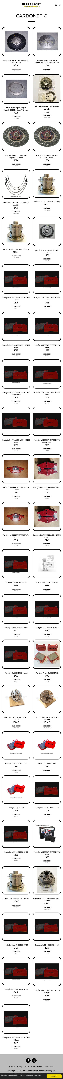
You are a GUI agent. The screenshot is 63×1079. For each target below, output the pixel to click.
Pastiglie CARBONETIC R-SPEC (16, 989)
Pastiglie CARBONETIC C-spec (47, 628)
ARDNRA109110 (47, 728)
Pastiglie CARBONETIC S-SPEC (47, 808)
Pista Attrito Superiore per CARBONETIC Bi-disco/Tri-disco (16, 109)
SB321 (16, 498)
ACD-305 (16, 166)
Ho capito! (54, 1076)
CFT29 (47, 591)
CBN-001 (47, 71)
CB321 (16, 545)
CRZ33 (16, 403)
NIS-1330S (16, 213)
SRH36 (47, 816)
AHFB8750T (47, 909)
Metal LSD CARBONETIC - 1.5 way (16, 249)
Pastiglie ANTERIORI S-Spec (16, 582)
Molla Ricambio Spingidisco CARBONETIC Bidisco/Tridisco (47, 61)
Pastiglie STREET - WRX (47, 764)
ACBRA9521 (16, 728)
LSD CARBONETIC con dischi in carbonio (16, 718)
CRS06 (16, 816)
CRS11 (16, 772)
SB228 (47, 498)
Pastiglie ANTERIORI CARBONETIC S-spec (16, 489)
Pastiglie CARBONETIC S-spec (16, 628)
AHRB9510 (16, 257)
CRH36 (16, 860)
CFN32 (47, 1001)
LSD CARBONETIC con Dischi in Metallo (47, 718)
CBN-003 (16, 118)
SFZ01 (16, 636)
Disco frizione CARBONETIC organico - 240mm (47, 156)
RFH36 (16, 997)
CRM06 (47, 681)
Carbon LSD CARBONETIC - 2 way (47, 202)
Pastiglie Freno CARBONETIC (47, 673)
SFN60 (47, 862)
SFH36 (16, 953)
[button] (3, 5)
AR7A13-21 (47, 117)
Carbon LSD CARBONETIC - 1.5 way (16, 899)
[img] (16, 41)
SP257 (47, 403)
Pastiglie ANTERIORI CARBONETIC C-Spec (47, 991)
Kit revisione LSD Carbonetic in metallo (47, 108)
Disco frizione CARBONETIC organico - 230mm (16, 156)
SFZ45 (47, 355)
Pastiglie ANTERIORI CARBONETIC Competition (47, 441)
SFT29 (16, 591)
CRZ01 (16, 681)
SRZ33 (16, 355)
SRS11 (46, 772)
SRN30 (16, 308)
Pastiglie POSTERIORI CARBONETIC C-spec (47, 536)
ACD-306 (47, 166)
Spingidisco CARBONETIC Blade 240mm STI (47, 251)
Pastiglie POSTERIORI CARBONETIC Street (16, 346)
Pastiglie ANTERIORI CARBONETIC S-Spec (47, 299)
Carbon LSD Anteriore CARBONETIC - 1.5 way (47, 900)
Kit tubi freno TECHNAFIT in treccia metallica (16, 204)
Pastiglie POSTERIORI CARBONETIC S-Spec (16, 299)
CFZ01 (47, 636)
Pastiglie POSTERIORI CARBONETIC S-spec (47, 489)
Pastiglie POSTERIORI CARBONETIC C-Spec (16, 1039)
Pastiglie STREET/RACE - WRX (16, 764)
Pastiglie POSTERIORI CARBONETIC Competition (16, 394)
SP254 (16, 450)
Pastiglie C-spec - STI (16, 808)
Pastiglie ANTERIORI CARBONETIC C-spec (16, 536)
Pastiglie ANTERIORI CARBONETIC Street (47, 346)
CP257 (47, 450)
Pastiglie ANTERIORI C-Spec (47, 582)
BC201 (47, 261)
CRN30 (16, 1048)
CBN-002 (16, 71)
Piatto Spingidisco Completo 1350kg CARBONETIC (16, 61)
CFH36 (47, 953)
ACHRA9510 (47, 210)
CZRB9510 (16, 907)
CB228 (47, 545)
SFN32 (47, 308)
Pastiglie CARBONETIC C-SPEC (16, 852)
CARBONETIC (16, 69)
